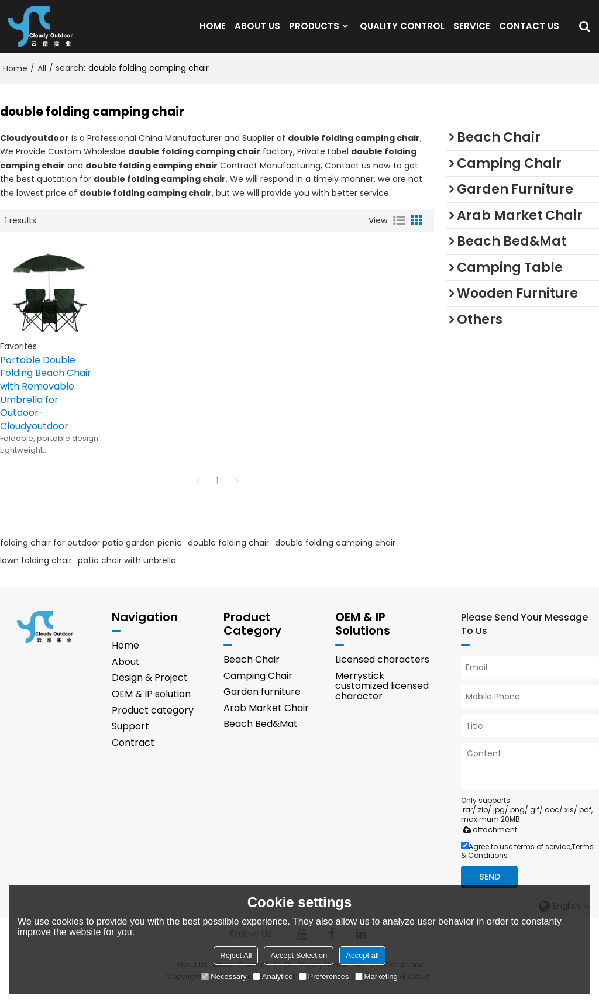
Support (130, 738)
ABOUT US (257, 32)
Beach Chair (251, 671)
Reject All (236, 955)
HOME (212, 32)
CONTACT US (529, 32)
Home (15, 80)
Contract (133, 753)
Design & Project (150, 689)
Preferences (324, 976)
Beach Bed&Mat (260, 735)
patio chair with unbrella (127, 572)
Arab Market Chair (266, 719)
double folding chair (228, 554)
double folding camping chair (335, 554)
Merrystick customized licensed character (382, 697)
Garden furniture (262, 703)
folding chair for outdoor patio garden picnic (91, 554)
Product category (153, 721)
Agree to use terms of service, (527, 862)
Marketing (376, 976)
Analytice (273, 976)
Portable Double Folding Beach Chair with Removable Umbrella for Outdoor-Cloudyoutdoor (45, 405)
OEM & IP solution (151, 705)
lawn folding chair (36, 572)
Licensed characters (382, 671)
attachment (487, 841)
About (126, 673)
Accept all (362, 955)
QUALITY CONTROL (402, 32)
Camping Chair (257, 687)
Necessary (223, 976)
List (399, 232)
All (41, 80)
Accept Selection (298, 955)
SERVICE (471, 32)
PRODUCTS (314, 32)
